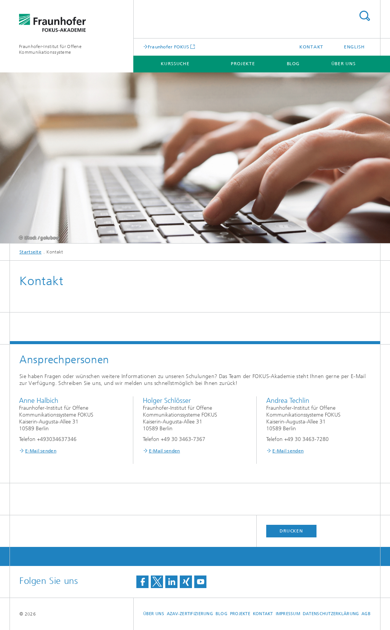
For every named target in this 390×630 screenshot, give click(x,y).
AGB (366, 613)
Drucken (291, 531)
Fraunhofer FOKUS (168, 46)
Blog (293, 63)
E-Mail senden (40, 451)
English (354, 47)
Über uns (343, 63)
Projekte (243, 63)
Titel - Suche (364, 16)
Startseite (30, 252)
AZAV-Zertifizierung (190, 613)
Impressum (288, 613)
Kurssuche (175, 63)
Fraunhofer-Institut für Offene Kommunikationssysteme (50, 49)
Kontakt (311, 47)
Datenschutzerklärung (331, 613)
